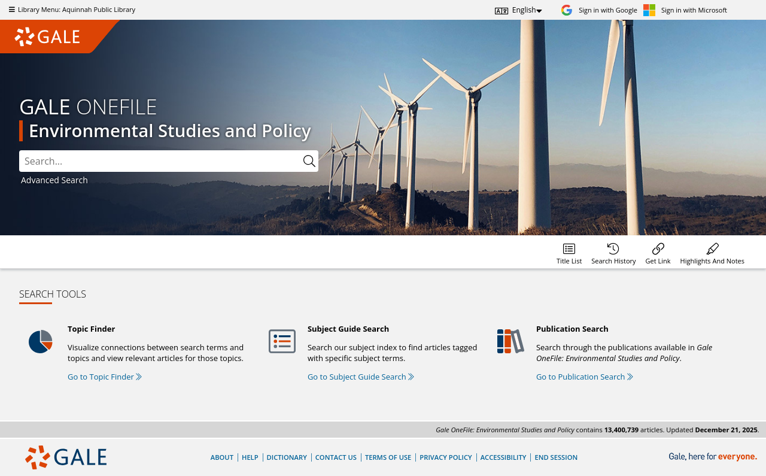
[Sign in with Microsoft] (685, 10)
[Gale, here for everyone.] (714, 457)
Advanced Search (54, 180)
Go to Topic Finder (105, 376)
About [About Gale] (222, 457)
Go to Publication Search (584, 376)
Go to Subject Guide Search (361, 376)
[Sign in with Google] (599, 10)
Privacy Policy (446, 457)
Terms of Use (388, 457)
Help (250, 457)
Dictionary (287, 457)
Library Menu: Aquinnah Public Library (70, 9)
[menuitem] (569, 252)
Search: (19, 150)
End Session (555, 457)
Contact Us (336, 457)
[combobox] (168, 161)
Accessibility (504, 457)
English (524, 10)
